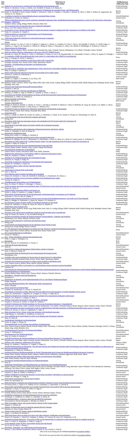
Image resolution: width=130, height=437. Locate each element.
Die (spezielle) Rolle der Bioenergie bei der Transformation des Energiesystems (31, 253)
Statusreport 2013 (10, 113)
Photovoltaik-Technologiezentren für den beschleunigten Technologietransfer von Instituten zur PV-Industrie (40, 194)
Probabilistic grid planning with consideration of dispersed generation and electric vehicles (34, 129)
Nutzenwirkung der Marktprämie (15, 48)
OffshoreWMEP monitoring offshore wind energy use (22, 190)
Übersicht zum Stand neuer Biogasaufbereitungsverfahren (23, 87)
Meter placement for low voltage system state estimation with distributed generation (32, 312)
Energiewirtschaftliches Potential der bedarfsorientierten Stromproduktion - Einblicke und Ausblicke (37, 216)
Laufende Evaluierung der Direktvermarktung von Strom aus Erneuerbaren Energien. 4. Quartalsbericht (38, 338)
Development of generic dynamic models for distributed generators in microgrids (31, 202)
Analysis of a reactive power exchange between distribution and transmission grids (32, 6)
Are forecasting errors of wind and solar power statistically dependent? (28, 26)
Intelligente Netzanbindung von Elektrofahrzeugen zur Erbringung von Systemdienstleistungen (36, 365)
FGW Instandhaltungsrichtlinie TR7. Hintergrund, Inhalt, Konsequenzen (28, 283)
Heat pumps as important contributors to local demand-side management (28, 162)
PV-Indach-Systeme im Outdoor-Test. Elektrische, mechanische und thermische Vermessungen (35, 109)
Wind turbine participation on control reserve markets (22, 379)
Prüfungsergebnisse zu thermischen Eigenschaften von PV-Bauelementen (28, 34)
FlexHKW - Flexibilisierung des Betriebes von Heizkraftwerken (25, 64)
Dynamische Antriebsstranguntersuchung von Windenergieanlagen (26, 360)
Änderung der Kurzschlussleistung (16, 245)
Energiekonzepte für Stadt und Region (17, 391)
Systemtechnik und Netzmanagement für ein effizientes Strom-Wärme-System (30, 225)
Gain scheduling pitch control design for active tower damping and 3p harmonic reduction (34, 316)
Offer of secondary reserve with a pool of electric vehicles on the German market (31, 403)
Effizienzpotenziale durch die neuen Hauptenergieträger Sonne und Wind (28, 145)
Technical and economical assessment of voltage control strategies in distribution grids (33, 261)
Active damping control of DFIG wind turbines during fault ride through (28, 423)
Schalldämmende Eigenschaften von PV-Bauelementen (23, 182)
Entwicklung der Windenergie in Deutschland (19, 149)
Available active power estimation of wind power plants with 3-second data (29, 60)
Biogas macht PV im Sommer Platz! (16, 288)
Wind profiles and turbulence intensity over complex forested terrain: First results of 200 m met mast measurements (42, 387)
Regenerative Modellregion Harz (15, 133)
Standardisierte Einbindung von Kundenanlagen (20, 320)
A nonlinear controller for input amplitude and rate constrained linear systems (30, 16)
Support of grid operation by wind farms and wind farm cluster (25, 221)
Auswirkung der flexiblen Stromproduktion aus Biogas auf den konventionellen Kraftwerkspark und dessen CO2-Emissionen (45, 95)
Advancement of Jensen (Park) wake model (19, 170)
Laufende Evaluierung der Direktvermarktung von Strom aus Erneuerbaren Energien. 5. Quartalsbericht (38, 304)
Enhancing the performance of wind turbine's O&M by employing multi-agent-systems (33, 154)
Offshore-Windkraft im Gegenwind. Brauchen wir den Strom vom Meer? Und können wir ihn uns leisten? (39, 375)
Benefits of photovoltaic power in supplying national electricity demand (28, 407)
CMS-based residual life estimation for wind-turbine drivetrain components (29, 38)
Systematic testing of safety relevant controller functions (23, 166)
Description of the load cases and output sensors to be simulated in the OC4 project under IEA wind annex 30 (40, 121)
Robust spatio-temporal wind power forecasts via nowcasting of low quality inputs (31, 73)
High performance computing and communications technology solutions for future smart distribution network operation (44, 383)
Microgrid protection (11, 77)
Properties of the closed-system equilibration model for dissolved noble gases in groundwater (35, 212)
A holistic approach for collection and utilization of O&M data (25, 91)
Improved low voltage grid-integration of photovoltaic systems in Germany (29, 249)
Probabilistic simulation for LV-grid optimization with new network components (31, 395)
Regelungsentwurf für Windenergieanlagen (19, 334)
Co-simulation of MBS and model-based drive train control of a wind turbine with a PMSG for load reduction (40, 56)
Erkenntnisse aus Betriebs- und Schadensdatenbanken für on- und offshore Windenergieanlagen (36, 279)
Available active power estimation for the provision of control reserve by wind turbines (33, 257)
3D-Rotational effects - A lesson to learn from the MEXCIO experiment (28, 399)
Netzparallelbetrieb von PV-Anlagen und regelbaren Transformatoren (27, 324)
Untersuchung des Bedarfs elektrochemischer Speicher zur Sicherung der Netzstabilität (33, 356)
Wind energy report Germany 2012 (16, 207)
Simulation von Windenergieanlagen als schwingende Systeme (25, 158)
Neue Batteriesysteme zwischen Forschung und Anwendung (24, 174)
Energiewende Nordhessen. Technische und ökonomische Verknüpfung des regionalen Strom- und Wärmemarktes (42, 10)
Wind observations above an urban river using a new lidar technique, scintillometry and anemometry (37, 415)
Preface (7, 42)
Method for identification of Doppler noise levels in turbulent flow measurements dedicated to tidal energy (39, 296)
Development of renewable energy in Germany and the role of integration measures (32, 125)
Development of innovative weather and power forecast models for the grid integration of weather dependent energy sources (45, 292)
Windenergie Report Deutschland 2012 (17, 81)
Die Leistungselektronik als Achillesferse (18, 233)
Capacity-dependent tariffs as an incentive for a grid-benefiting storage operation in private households (38, 265)
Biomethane (9, 241)
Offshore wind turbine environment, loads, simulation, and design (26, 300)
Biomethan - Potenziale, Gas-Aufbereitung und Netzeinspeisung (26, 427)
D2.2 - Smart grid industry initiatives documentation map (23, 237)
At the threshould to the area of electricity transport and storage (25, 117)
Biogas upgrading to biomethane (15, 99)
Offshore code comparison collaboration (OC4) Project (23, 342)
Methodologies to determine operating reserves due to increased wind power (29, 137)
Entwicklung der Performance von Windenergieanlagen (23, 370)
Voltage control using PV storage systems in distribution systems (26, 411)
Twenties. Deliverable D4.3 (14, 103)
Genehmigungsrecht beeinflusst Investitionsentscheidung (23, 330)
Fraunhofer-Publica (83, 431)
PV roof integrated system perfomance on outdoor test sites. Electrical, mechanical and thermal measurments (40, 229)
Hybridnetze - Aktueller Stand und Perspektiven (20, 275)
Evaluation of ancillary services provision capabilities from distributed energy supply (32, 178)
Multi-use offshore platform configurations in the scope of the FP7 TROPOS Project (32, 52)
